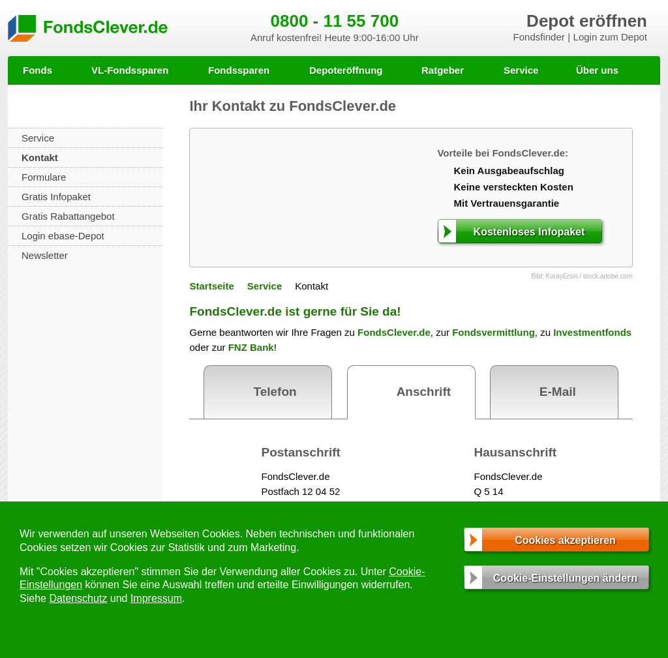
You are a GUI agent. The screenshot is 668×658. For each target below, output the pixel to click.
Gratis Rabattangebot (68, 216)
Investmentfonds (592, 332)
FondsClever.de (394, 332)
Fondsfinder (539, 36)
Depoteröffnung (345, 70)
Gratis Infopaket (56, 196)
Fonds (37, 70)
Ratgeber (442, 70)
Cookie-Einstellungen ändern (565, 578)
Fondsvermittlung (493, 332)
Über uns (597, 70)
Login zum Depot (610, 36)
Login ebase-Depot (63, 235)
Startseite (211, 286)
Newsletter (45, 255)
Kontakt (40, 157)
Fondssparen (238, 70)
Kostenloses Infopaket (529, 231)
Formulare (44, 177)
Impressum (156, 598)
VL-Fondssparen (129, 70)
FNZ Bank (251, 347)
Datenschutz (78, 598)
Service (521, 70)
